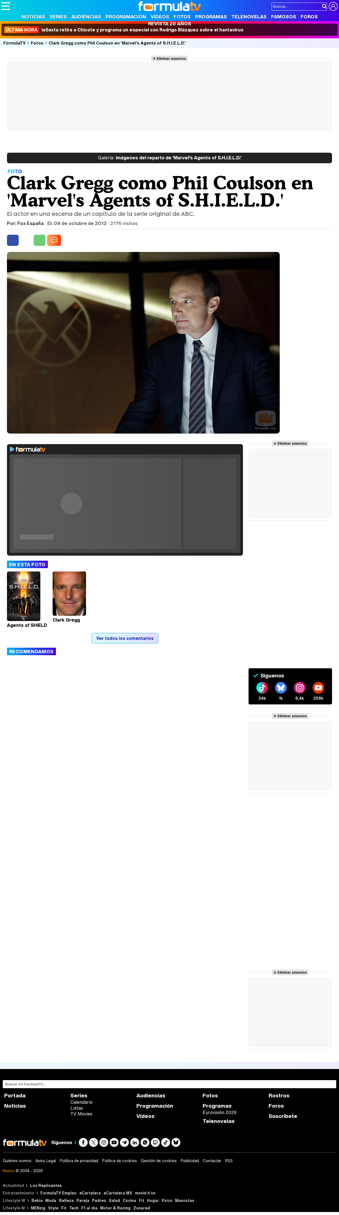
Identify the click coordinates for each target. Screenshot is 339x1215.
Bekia (37, 1200)
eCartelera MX (118, 1193)
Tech (73, 1208)
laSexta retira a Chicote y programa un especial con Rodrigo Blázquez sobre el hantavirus (124, 29)
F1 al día (89, 1208)
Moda (50, 1200)
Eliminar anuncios (171, 58)
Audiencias (86, 16)
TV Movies (81, 1113)
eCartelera (90, 1193)
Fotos (182, 16)
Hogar (153, 1200)
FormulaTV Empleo (58, 1193)
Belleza (66, 1200)
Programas (211, 16)
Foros (309, 16)
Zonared (141, 1208)
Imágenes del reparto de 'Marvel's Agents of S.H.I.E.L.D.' (169, 157)
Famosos (283, 16)
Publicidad (190, 1161)
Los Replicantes (46, 1185)
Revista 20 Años (169, 23)
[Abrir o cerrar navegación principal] (5, 6)
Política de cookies (119, 1161)
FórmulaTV (14, 43)
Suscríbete (283, 1116)
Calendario (81, 1102)
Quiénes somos (17, 1161)
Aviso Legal (45, 1161)
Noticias (33, 16)
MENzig (38, 1208)
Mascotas (184, 1200)
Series (58, 16)
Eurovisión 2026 (220, 1112)
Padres (99, 1200)
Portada (15, 1095)
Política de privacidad (79, 1161)
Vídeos (160, 16)
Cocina (129, 1200)
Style (53, 1208)
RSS (229, 1161)
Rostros (279, 1095)
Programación (125, 16)
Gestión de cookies (159, 1161)
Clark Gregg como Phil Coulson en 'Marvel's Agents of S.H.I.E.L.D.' (117, 43)
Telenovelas (249, 16)
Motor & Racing (115, 1208)
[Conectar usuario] (333, 6)
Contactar (212, 1161)
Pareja (83, 1200)
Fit (141, 1200)
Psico (167, 1200)
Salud (114, 1200)
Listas (76, 1108)
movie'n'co (145, 1193)
